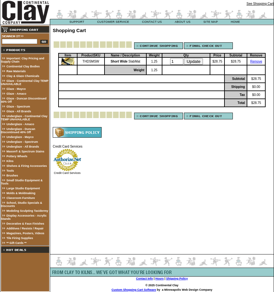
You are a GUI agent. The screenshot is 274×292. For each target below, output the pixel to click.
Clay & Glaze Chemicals (22, 76)
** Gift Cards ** (16, 243)
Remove (256, 61)
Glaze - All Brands (18, 111)
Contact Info (144, 278)
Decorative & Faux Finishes (25, 223)
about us (182, 21)
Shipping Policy (177, 278)
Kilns (10, 161)
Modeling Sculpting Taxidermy (27, 210)
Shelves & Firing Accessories (26, 165)
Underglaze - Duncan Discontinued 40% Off (18, 130)
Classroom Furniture (20, 198)
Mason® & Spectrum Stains (25, 151)
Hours (159, 278)
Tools (10, 170)
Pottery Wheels (16, 156)
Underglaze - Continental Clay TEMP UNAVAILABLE (24, 118)
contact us (152, 21)
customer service (113, 21)
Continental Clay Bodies (23, 66)
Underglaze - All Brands (22, 146)
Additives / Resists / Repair (25, 228)
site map (210, 21)
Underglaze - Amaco (20, 124)
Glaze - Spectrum (18, 106)
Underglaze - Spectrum (22, 141)
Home (235, 21)
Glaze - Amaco (16, 93)
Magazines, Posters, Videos (25, 233)
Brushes (12, 175)
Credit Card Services (67, 173)
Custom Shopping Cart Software (134, 289)
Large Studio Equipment (23, 188)
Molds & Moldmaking (20, 193)
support (76, 21)
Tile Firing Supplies (19, 238)
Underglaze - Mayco (20, 137)
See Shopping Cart (260, 3)
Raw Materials (16, 71)
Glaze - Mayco (16, 88)
